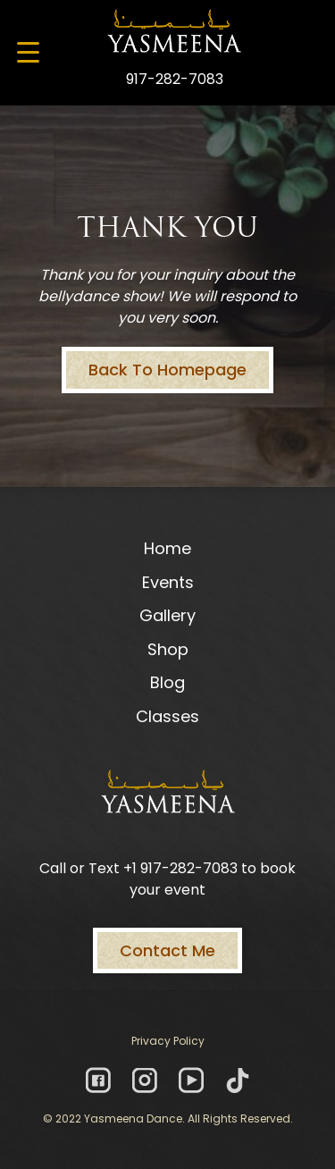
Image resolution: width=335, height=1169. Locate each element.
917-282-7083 (174, 79)
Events (168, 582)
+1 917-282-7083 (180, 868)
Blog (167, 682)
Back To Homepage (167, 369)
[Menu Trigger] (28, 51)
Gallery (167, 615)
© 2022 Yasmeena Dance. (114, 1118)
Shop (167, 649)
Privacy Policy (168, 1040)
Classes (167, 716)
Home (167, 548)
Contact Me (167, 950)
